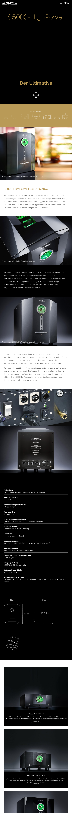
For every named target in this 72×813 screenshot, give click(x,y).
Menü (64, 2)
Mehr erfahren (36, 721)
